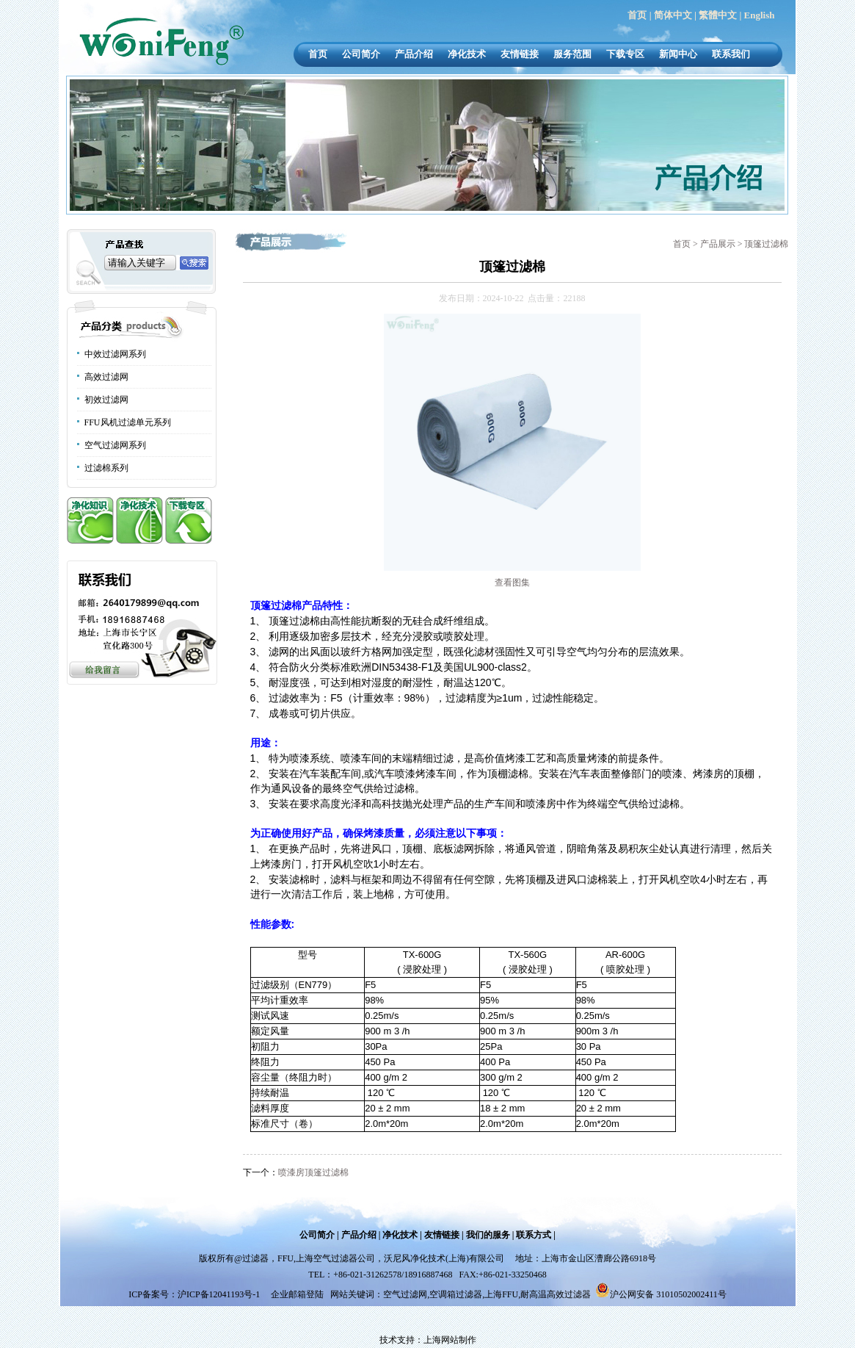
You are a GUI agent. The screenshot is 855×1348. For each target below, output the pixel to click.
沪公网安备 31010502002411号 (668, 1294)
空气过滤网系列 (115, 445)
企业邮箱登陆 (297, 1294)
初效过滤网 (106, 399)
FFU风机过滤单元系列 (127, 422)
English (759, 15)
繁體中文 (718, 15)
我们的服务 (488, 1235)
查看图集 (512, 582)
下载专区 (625, 54)
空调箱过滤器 (455, 1294)
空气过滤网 (405, 1294)
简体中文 (673, 15)
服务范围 (572, 54)
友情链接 (520, 54)
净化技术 (467, 54)
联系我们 (731, 54)
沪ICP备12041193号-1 (220, 1294)
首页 (637, 15)
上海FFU (501, 1294)
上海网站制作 (449, 1340)
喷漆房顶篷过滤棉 (313, 1172)
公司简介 (361, 54)
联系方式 (533, 1235)
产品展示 (719, 244)
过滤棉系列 (106, 468)
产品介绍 (414, 54)
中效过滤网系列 (115, 354)
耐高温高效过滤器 (555, 1294)
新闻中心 (678, 54)
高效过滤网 (106, 377)
